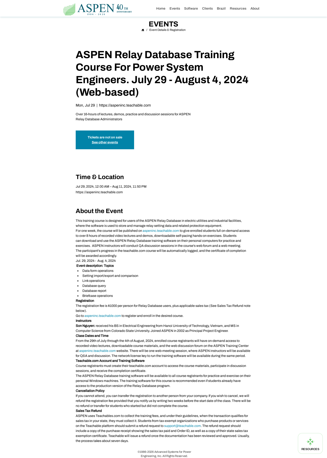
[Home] (142, 30)
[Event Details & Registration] (167, 30)
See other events (105, 142)
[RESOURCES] (310, 443)
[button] (221, 8)
